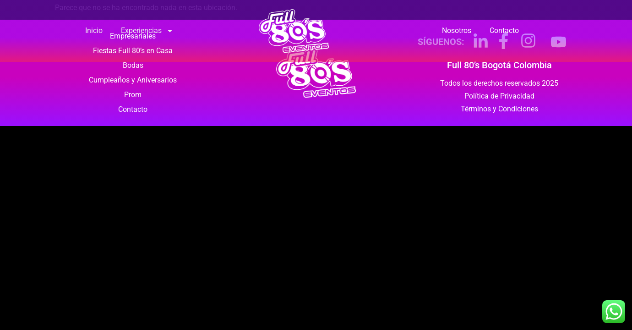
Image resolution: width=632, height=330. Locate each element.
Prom (133, 94)
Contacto (504, 30)
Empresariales (133, 36)
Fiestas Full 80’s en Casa (133, 50)
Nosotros (456, 30)
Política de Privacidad (499, 96)
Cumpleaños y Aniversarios (133, 80)
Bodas (133, 65)
